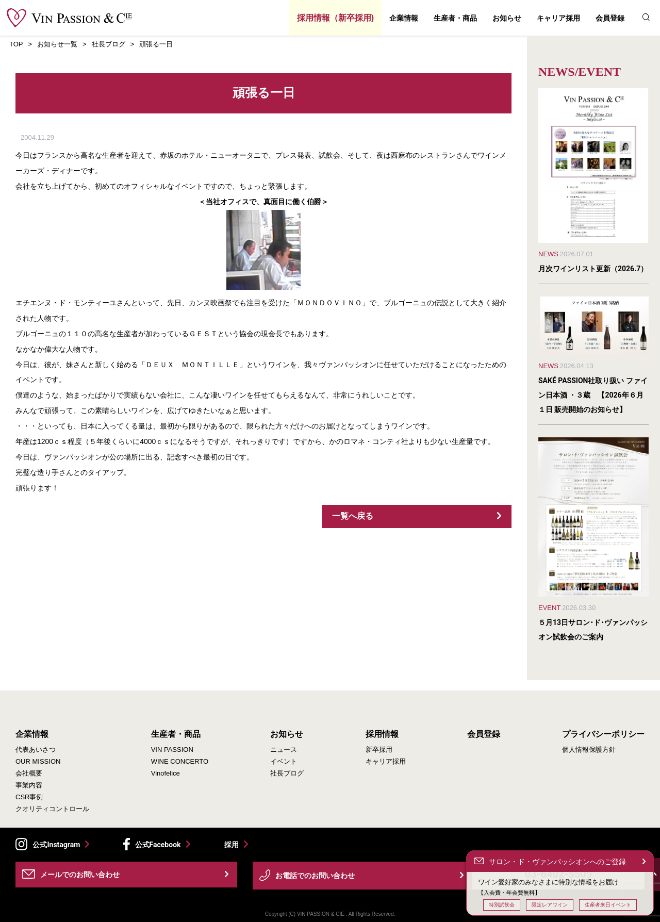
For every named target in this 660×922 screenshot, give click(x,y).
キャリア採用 (558, 18)
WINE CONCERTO (179, 761)
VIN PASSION (172, 749)
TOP (16, 44)
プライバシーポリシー (603, 734)
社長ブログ (108, 44)
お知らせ (506, 18)
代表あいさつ (35, 749)
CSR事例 (29, 797)
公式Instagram (56, 845)
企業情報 (403, 18)
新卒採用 (379, 749)
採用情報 (382, 734)
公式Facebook (158, 845)
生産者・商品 (455, 18)
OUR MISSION (37, 761)
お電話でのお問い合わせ (315, 875)
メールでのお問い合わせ (80, 874)
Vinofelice (165, 773)
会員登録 (610, 18)
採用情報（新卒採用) (335, 17)
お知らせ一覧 (57, 44)
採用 (231, 844)
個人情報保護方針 (589, 749)
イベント (283, 761)
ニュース (283, 749)
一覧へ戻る (352, 516)
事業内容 (28, 785)
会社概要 (28, 773)
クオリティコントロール (52, 808)
